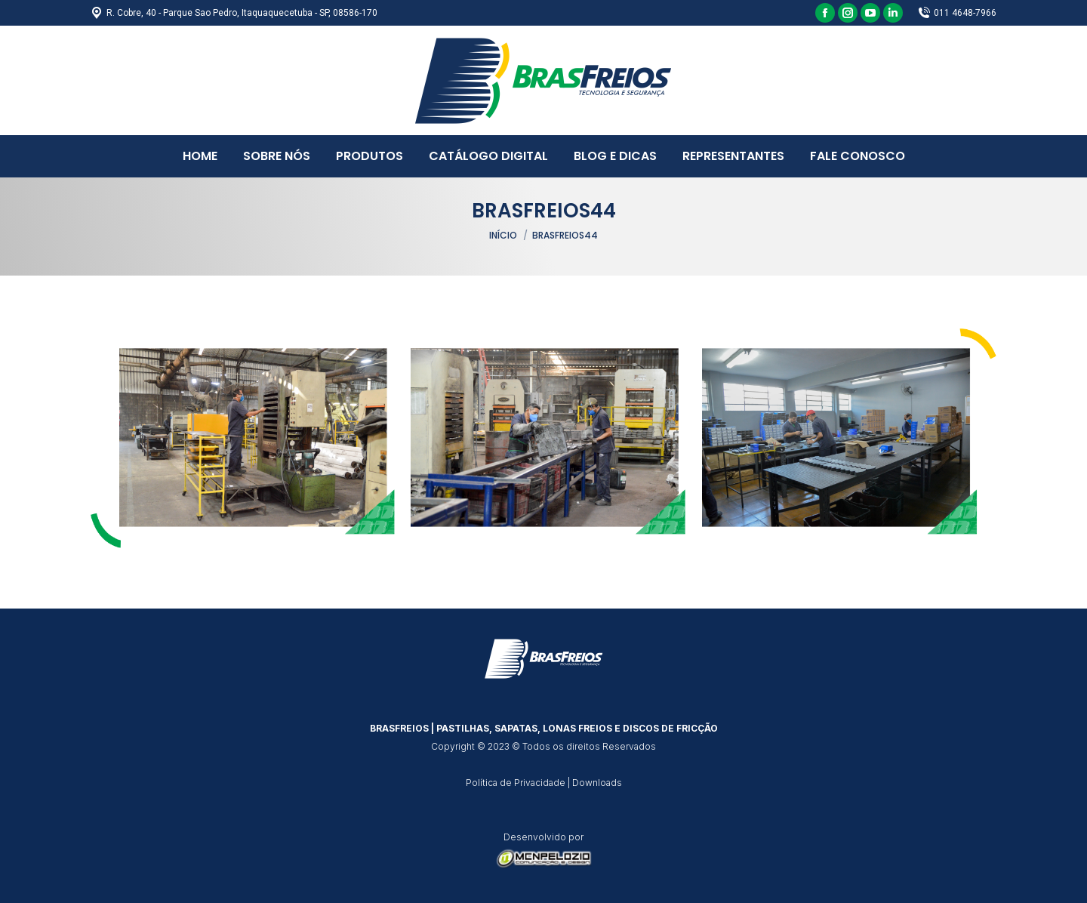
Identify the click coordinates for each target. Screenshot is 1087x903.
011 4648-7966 (957, 13)
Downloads (597, 782)
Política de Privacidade (515, 782)
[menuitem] (200, 156)
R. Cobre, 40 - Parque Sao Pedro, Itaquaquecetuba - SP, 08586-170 (234, 13)
